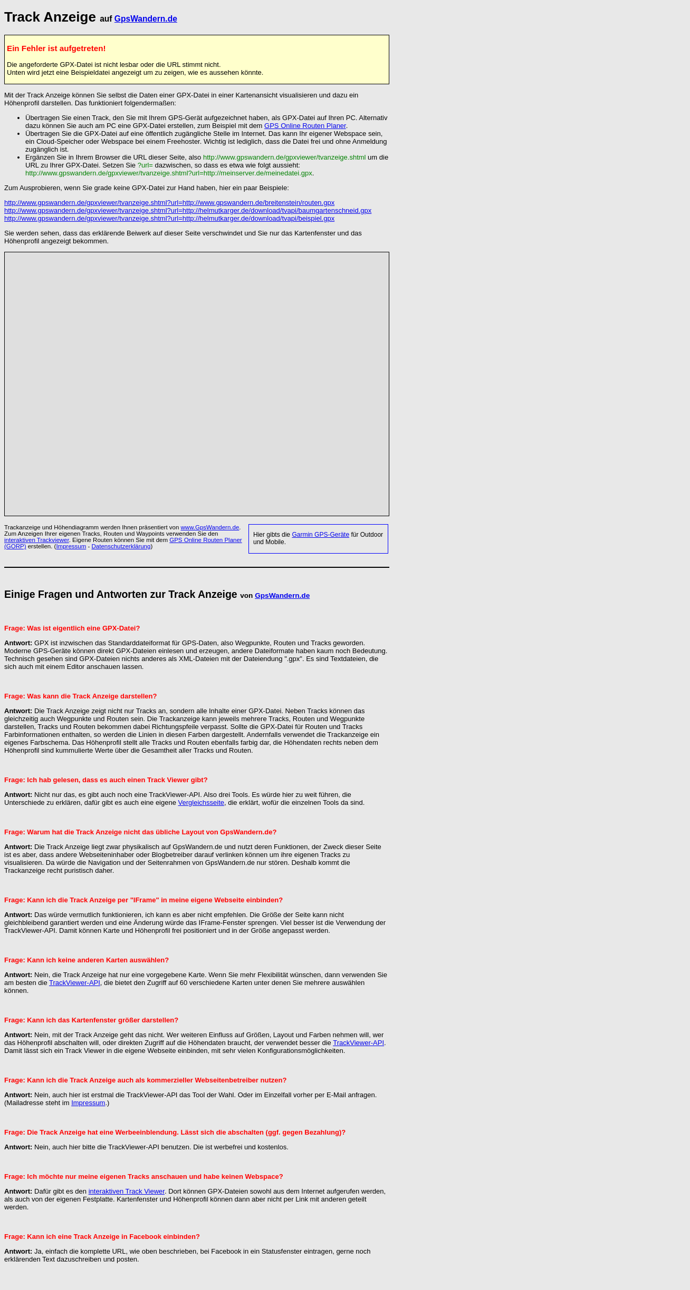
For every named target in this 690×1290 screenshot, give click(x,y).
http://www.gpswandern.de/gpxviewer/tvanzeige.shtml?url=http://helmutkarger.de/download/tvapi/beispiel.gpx (169, 218)
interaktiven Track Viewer (127, 1191)
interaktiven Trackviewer (36, 540)
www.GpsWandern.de (210, 527)
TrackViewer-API (74, 983)
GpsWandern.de (145, 18)
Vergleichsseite (201, 802)
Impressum (71, 546)
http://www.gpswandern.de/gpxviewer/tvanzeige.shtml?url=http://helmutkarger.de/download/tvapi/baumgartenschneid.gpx (187, 210)
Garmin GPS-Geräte (320, 534)
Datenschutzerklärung (121, 546)
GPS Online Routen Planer (305, 126)
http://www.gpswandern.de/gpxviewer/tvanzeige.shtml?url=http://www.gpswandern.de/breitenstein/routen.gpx (169, 202)
